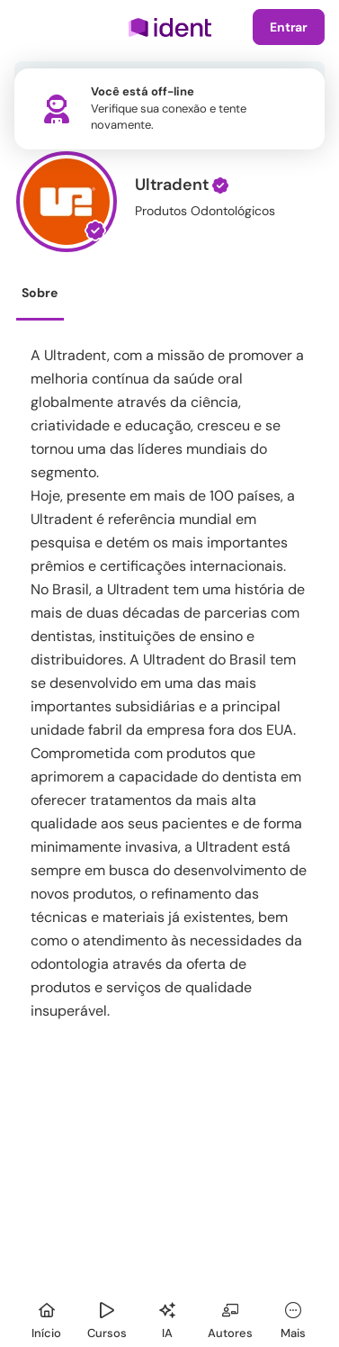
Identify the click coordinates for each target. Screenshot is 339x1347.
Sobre (40, 293)
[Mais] (293, 1318)
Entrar (289, 27)
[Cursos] (107, 1318)
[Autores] (230, 1318)
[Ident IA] (167, 1318)
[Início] (47, 1318)
